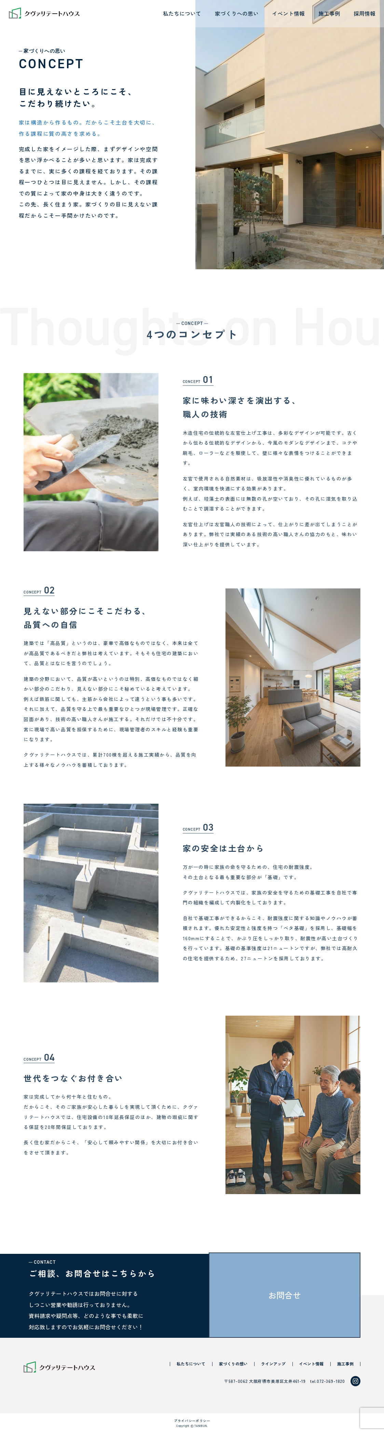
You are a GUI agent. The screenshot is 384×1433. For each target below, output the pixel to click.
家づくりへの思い (237, 13)
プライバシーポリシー (192, 1420)
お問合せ (284, 1295)
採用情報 (364, 13)
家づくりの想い (233, 1363)
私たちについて (182, 13)
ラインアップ (273, 1363)
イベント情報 (288, 13)
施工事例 (329, 13)
